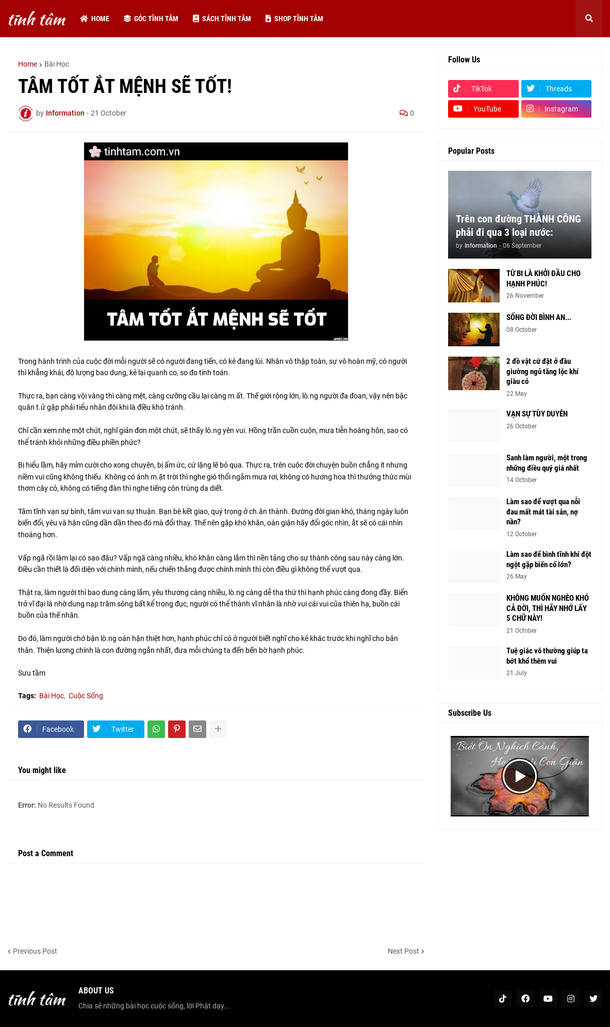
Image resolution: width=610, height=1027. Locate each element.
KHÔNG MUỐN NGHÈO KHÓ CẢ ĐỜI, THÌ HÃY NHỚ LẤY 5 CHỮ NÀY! (547, 608)
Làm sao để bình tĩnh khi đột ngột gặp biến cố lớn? (548, 559)
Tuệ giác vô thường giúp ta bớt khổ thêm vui (547, 656)
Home (27, 64)
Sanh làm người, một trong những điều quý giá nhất (546, 463)
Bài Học (56, 64)
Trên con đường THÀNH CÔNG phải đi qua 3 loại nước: (518, 225)
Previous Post (35, 951)
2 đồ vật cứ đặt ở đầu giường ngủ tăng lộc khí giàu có (542, 371)
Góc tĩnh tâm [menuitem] (151, 18)
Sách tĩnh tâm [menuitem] (222, 18)
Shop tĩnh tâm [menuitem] (294, 18)
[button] (588, 18)
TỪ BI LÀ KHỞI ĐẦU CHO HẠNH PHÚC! (543, 278)
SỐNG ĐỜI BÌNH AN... (538, 317)
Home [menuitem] (94, 18)
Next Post (403, 951)
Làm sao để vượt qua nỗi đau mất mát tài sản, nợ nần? (543, 511)
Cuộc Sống (86, 695)
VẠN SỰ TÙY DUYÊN (537, 414)
